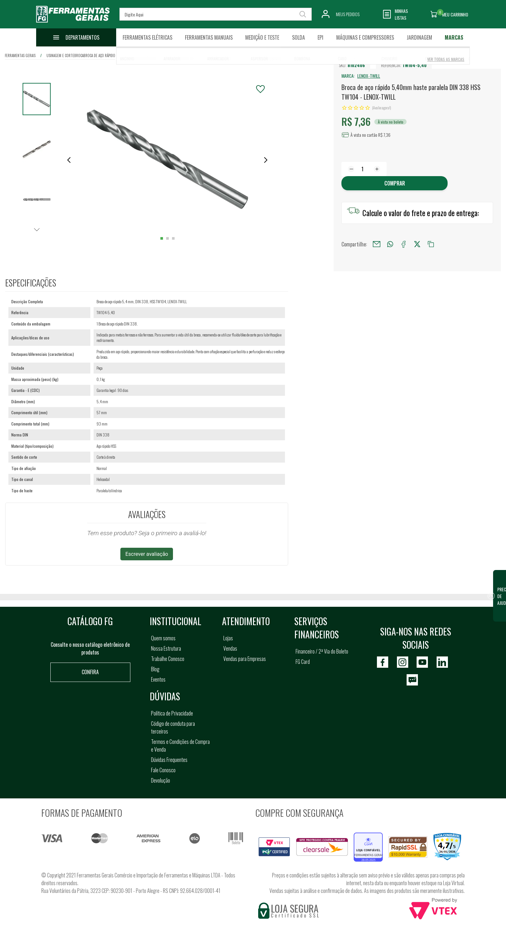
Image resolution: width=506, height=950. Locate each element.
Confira (90, 672)
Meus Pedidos (347, 14)
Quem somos (163, 638)
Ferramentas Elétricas (147, 37)
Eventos (158, 679)
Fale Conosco (163, 770)
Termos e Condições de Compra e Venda (180, 745)
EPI (320, 37)
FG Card (303, 661)
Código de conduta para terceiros (173, 727)
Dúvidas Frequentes (169, 760)
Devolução (160, 780)
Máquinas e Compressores (365, 37)
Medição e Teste (262, 37)
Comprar (394, 183)
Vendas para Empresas (244, 659)
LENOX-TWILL (368, 75)
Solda (298, 37)
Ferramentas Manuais (209, 37)
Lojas (228, 638)
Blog (155, 669)
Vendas (230, 648)
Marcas (454, 37)
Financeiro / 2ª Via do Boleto (322, 651)
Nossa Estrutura (166, 648)
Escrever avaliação (146, 554)
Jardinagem (419, 37)
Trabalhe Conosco (167, 659)
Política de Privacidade (172, 713)
